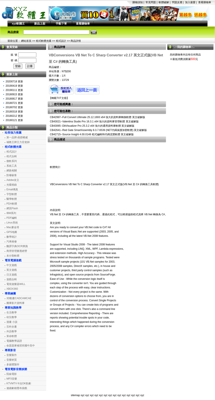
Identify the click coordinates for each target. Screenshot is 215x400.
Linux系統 (12, 222)
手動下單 (61, 23)
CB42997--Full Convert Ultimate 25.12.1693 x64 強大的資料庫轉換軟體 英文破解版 (97, 117)
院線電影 (11, 373)
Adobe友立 (12, 180)
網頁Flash (12, 208)
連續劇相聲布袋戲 (16, 388)
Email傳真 (12, 189)
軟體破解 (164, 2)
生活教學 (11, 312)
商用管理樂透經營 (16, 250)
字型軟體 (11, 194)
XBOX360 (12, 288)
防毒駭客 (11, 175)
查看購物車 (204, 2)
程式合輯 (11, 156)
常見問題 (151, 2)
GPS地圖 (11, 232)
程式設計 (61, 40)
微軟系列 (11, 161)
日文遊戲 (11, 274)
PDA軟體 (11, 203)
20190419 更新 (14, 85)
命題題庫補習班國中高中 (20, 345)
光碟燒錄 (11, 184)
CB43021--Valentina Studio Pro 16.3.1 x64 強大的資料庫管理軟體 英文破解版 (94, 121)
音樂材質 (11, 359)
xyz (82, 395)
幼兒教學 (11, 317)
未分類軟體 (12, 255)
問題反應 (177, 2)
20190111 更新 (14, 90)
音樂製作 (11, 355)
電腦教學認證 (14, 340)
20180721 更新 (14, 103)
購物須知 (137, 2)
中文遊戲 (11, 265)
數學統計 (11, 236)
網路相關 (11, 170)
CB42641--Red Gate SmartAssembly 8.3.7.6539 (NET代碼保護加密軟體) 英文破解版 (98, 130)
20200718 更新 (14, 81)
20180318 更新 (14, 111)
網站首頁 (26, 40)
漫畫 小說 (11, 321)
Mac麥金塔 (12, 227)
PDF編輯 (11, 217)
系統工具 (11, 165)
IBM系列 (11, 213)
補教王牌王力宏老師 (18, 142)
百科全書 (11, 326)
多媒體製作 (12, 364)
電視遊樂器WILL (15, 284)
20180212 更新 (14, 115)
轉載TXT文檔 (59, 98)
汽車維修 (11, 241)
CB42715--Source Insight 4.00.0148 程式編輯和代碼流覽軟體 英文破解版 (92, 134)
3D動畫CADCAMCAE (18, 298)
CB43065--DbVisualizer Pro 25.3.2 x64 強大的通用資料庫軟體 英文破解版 (92, 125)
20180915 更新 (14, 94)
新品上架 (39, 23)
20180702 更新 (14, 107)
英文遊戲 (11, 269)
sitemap (75, 395)
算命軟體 (11, 336)
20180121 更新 (14, 120)
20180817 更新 (14, 98)
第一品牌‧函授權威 (17, 137)
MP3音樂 (11, 378)
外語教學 (11, 331)
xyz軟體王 (18, 23)
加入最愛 (190, 2)
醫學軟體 (11, 198)
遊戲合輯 (11, 279)
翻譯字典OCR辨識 (17, 246)
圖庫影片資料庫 (15, 303)
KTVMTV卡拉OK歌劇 (18, 383)
